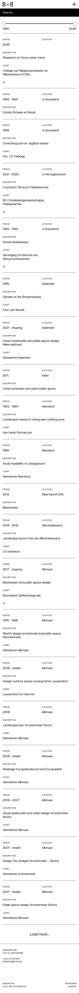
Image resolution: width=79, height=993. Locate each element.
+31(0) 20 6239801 (11, 959)
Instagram (70, 984)
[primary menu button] (74, 4)
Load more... (39, 934)
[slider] (4, 24)
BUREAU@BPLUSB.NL (12, 962)
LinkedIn (72, 987)
